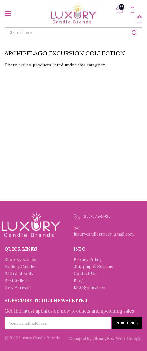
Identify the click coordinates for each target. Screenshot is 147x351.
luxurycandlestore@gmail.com (104, 231)
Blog (78, 280)
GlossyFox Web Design (117, 338)
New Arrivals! (18, 287)
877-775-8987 (92, 217)
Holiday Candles (21, 266)
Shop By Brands (20, 259)
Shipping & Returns (93, 266)
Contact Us (85, 273)
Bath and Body (19, 273)
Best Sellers (17, 280)
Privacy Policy (87, 259)
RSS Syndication (89, 287)
